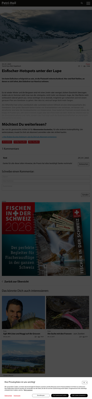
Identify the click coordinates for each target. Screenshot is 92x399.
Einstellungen (41, 395)
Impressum (17, 395)
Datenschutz (8, 395)
